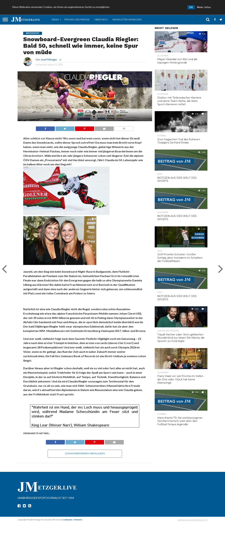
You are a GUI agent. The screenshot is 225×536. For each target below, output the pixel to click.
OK (191, 7)
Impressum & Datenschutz (192, 520)
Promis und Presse (76, 19)
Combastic (67, 519)
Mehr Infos (204, 7)
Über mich (101, 19)
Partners (78, 519)
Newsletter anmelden (127, 19)
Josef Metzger (49, 59)
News (55, 19)
